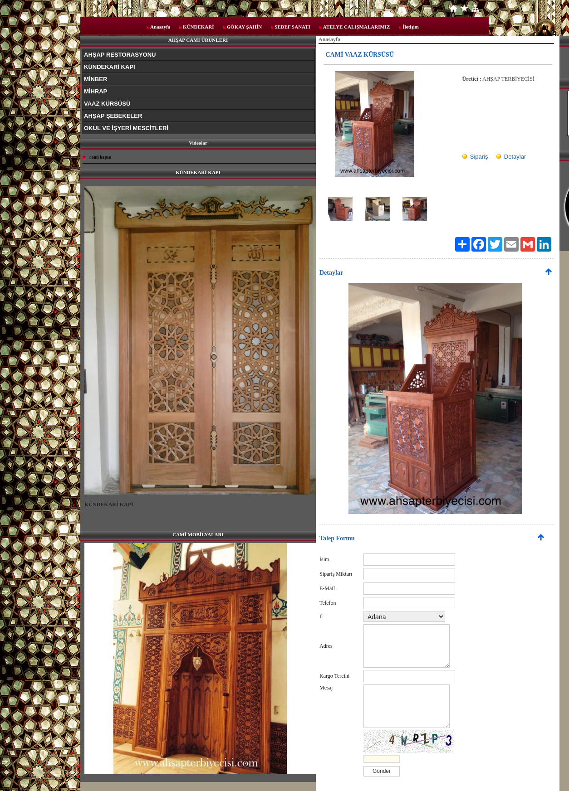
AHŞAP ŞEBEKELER (113, 115)
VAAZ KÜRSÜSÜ (107, 103)
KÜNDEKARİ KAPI (109, 66)
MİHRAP (95, 91)
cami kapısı (100, 157)
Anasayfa (160, 26)
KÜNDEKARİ (198, 26)
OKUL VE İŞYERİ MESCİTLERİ (126, 128)
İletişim (410, 26)
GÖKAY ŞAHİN (244, 26)
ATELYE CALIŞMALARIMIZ (356, 26)
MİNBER (95, 79)
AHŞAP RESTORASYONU (120, 54)
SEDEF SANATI (292, 26)
